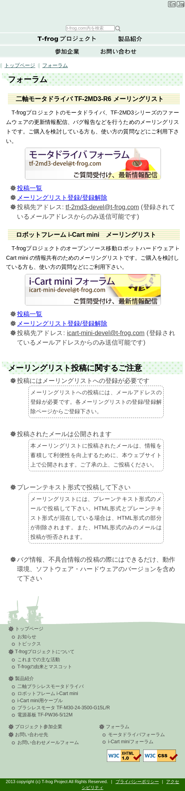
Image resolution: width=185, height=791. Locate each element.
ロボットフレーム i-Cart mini (47, 693)
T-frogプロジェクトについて (67, 38)
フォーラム (55, 65)
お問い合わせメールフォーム (48, 742)
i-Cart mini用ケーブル (40, 700)
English (172, 4)
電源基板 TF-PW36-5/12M (45, 715)
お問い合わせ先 (31, 734)
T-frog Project (93, 12)
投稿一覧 (29, 188)
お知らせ (26, 636)
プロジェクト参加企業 (38, 726)
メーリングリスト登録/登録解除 (62, 197)
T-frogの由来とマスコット (44, 666)
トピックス (29, 644)
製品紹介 (130, 38)
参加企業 (67, 51)
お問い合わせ (118, 51)
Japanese (181, 4)
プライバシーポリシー (137, 781)
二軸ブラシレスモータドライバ (50, 686)
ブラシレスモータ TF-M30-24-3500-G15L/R (63, 707)
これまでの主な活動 (38, 659)
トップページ (19, 65)
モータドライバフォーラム (136, 734)
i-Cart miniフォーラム (130, 741)
